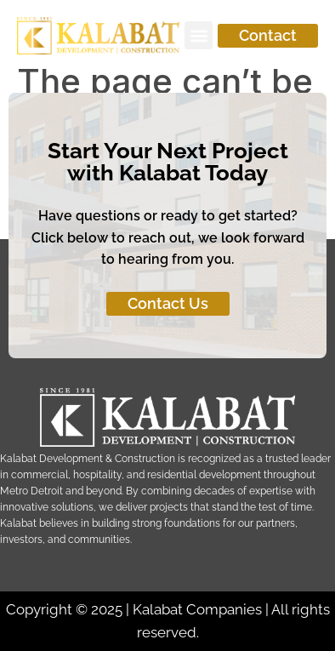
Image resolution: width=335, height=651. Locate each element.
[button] (199, 35)
